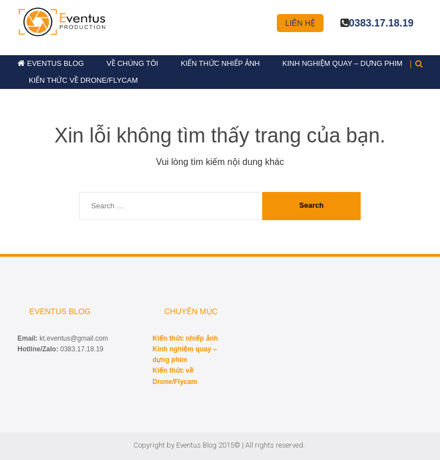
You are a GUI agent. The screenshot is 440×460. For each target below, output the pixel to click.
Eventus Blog (55, 63)
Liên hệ (300, 23)
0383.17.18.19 (381, 23)
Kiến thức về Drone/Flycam (83, 80)
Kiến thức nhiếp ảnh (220, 63)
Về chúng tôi (132, 63)
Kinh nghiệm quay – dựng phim (342, 63)
